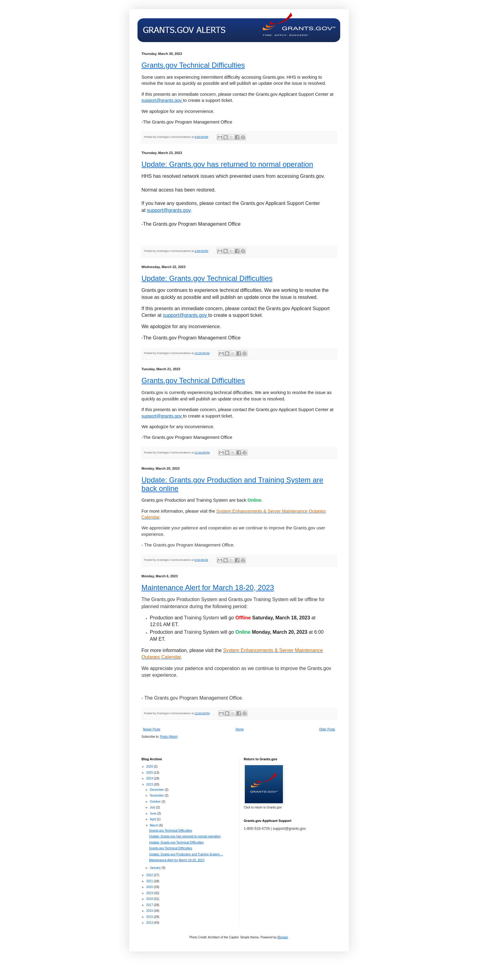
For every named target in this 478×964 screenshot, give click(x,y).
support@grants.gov (169, 210)
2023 (150, 784)
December (157, 789)
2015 (150, 917)
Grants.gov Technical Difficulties (193, 65)
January (155, 867)
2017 (150, 905)
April (153, 819)
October (155, 801)
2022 (150, 875)
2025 (150, 772)
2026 (150, 766)
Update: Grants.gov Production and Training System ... (186, 854)
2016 (150, 910)
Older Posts (327, 729)
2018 (150, 899)
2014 (150, 922)
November (157, 795)
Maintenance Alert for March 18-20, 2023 (207, 587)
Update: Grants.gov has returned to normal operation (227, 164)
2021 (150, 881)
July (153, 807)
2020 (150, 887)
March (154, 825)
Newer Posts (151, 729)
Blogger (282, 937)
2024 (150, 778)
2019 (150, 893)
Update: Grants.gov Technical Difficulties (207, 278)
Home (240, 729)
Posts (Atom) (169, 736)
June (153, 813)
